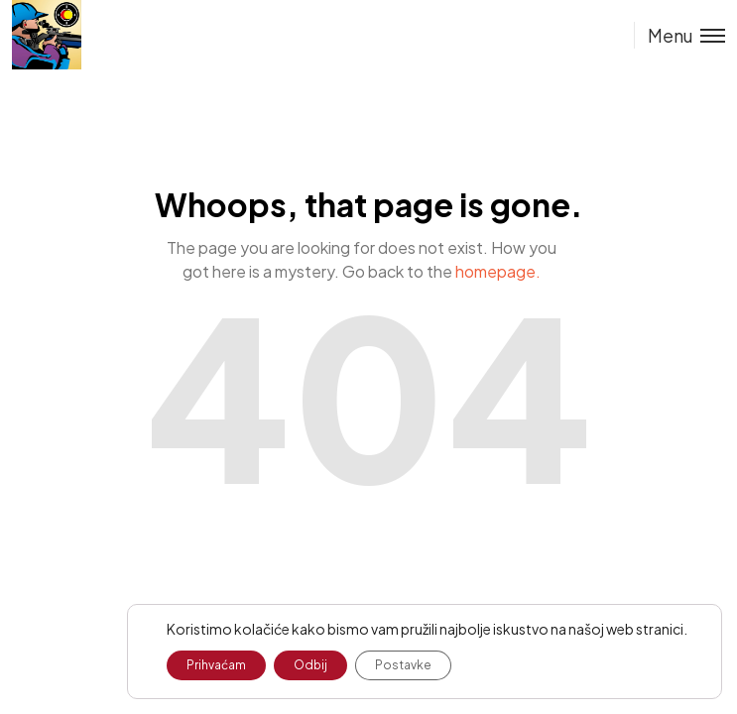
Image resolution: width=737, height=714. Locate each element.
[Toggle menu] (679, 35)
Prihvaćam (216, 664)
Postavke (403, 664)
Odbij (310, 664)
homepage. (498, 271)
